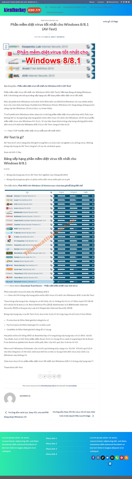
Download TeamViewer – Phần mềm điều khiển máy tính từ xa (48, 285)
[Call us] (117, 457)
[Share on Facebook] (40, 376)
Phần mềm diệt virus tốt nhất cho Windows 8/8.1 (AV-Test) (44, 86)
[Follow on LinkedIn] (110, 464)
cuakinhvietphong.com (75, 7)
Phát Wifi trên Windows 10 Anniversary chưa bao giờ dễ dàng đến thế (50, 185)
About (91, 2)
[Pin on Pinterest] (54, 376)
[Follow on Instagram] (124, 2)
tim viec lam (55, 7)
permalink (73, 386)
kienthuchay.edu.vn (49, 20)
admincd (61, 37)
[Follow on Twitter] (126, 2)
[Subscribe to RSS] (126, 457)
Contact (100, 2)
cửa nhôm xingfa (55, 12)
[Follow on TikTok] (103, 457)
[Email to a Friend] (49, 376)
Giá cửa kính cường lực (102, 7)
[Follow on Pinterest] (122, 457)
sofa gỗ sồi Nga (110, 21)
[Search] (46, 7)
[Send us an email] (129, 2)
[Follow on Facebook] (121, 2)
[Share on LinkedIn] (59, 376)
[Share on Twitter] (45, 376)
